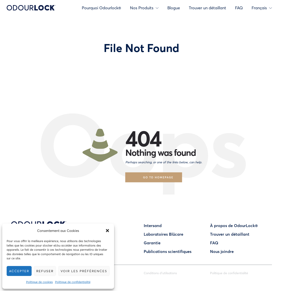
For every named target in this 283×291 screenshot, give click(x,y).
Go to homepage (158, 177)
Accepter (19, 271)
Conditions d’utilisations (160, 273)
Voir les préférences (85, 271)
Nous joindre (222, 251)
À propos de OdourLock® (234, 225)
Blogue (173, 7)
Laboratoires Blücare (163, 234)
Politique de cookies (40, 282)
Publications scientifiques (167, 251)
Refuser (46, 271)
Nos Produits (144, 7)
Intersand (153, 225)
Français (262, 7)
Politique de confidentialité (73, 282)
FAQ (239, 7)
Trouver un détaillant (207, 7)
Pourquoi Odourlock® (101, 7)
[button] (109, 230)
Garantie (152, 242)
